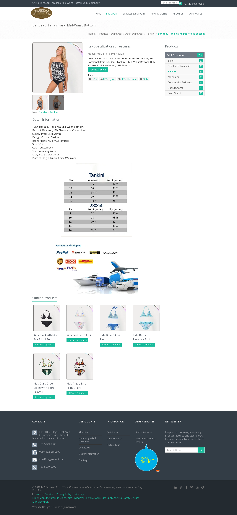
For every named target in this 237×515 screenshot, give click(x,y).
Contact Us (84, 447)
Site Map (83, 460)
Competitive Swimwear (180, 82)
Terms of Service (43, 494)
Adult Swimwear (134, 33)
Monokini (173, 77)
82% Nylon (107, 79)
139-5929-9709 (195, 3)
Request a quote (98, 69)
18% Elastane (127, 79)
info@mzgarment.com (51, 459)
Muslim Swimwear (144, 432)
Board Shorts (175, 88)
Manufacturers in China (52, 498)
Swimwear (116, 33)
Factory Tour (113, 444)
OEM (144, 79)
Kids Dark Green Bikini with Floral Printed (44, 388)
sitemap (79, 494)
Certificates (112, 432)
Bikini (171, 60)
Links (35, 498)
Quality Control (114, 438)
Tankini (150, 33)
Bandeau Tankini (48, 112)
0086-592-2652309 (49, 451)
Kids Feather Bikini (79, 335)
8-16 (93, 79)
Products (103, 33)
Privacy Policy (63, 494)
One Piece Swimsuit (179, 66)
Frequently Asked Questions (87, 440)
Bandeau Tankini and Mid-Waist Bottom (181, 33)
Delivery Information (89, 453)
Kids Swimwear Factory (80, 498)
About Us (83, 432)
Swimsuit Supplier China (108, 498)
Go (180, 3)
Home (91, 33)
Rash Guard (174, 93)
